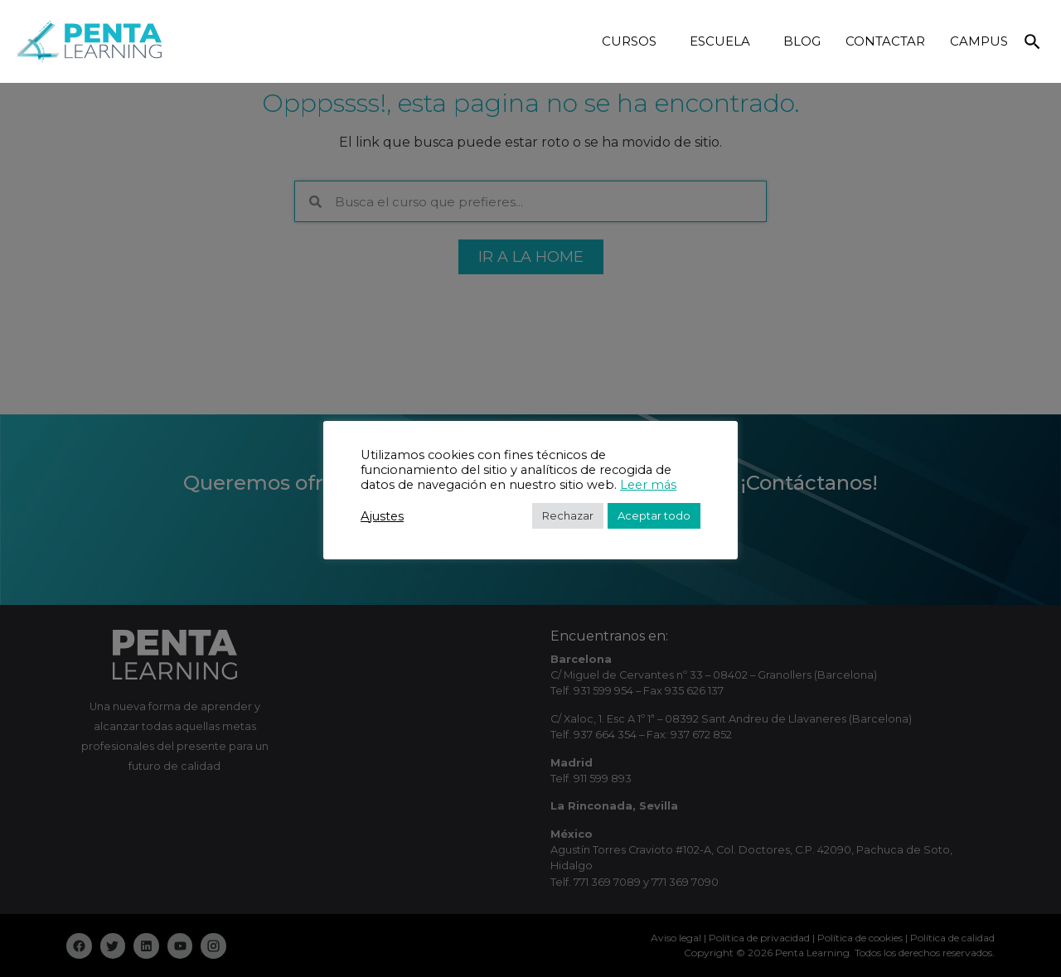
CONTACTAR (885, 41)
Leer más (648, 484)
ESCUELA (724, 41)
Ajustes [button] (382, 516)
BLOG (802, 41)
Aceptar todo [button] (654, 515)
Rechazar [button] (567, 515)
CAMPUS (979, 41)
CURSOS (633, 41)
